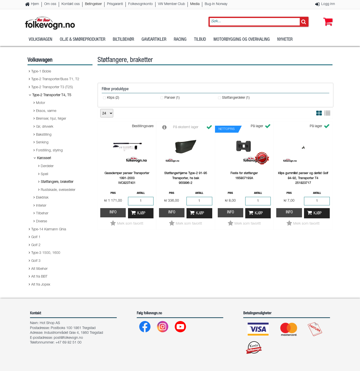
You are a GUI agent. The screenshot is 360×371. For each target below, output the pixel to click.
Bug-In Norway (216, 4)
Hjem (35, 4)
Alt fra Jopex (40, 285)
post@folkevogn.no (68, 338)
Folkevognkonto (140, 4)
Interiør (41, 206)
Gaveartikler (154, 39)
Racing (180, 39)
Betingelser (93, 4)
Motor (40, 103)
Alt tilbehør (39, 269)
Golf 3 (35, 261)
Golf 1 (35, 237)
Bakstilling (44, 135)
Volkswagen (40, 39)
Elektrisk (42, 198)
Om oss (50, 4)
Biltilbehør (123, 39)
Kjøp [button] (141, 213)
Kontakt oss (71, 4)
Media (195, 4)
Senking (42, 142)
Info (113, 212)
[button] (326, 16)
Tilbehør (42, 213)
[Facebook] (145, 328)
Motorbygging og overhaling (242, 39)
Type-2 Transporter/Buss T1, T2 (55, 79)
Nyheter (284, 39)
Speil (44, 174)
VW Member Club (171, 4)
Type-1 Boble (41, 71)
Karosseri (44, 158)
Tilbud (200, 39)
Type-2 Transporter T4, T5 (51, 95)
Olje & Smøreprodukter (82, 39)
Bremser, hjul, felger (51, 119)
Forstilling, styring (49, 150)
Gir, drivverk (44, 127)
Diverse (41, 221)
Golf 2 (35, 245)
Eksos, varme (46, 111)
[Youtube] (180, 328)
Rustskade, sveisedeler (58, 190)
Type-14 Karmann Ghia (48, 229)
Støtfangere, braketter (57, 182)
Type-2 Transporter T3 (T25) (52, 87)
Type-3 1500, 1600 (45, 253)
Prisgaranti (115, 4)
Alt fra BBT (39, 277)
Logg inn (328, 4)
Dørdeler (47, 166)
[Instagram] (162, 328)
